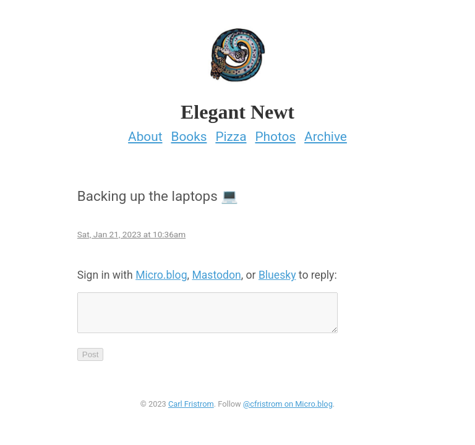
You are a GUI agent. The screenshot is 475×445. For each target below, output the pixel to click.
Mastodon (216, 271)
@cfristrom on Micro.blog (288, 407)
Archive (325, 132)
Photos (275, 132)
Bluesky (277, 271)
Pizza (230, 132)
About (145, 132)
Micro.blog (161, 271)
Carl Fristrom (191, 407)
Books (189, 132)
